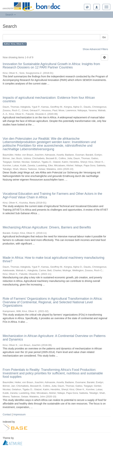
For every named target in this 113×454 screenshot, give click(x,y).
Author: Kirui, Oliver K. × (15, 44)
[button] (87, 7)
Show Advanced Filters (95, 49)
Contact (7, 414)
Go (104, 37)
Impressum (19, 414)
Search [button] (10, 14)
